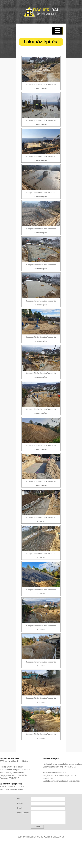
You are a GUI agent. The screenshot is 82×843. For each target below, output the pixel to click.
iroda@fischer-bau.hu (15, 772)
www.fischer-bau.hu (15, 767)
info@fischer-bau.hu (14, 789)
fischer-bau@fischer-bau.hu (18, 770)
